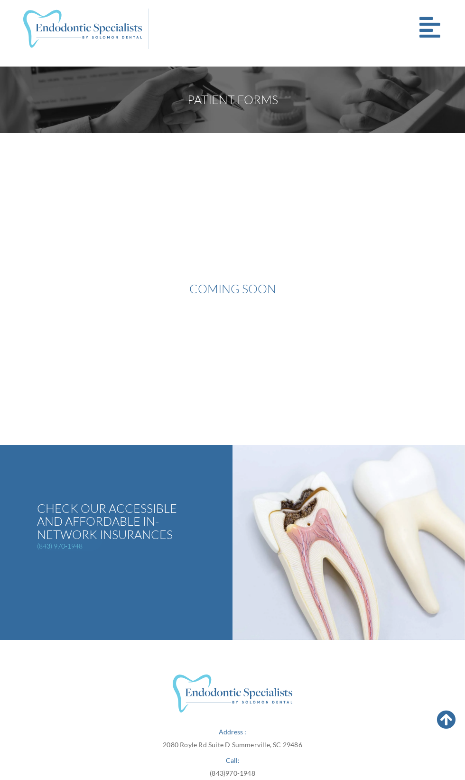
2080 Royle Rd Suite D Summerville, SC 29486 (232, 745)
